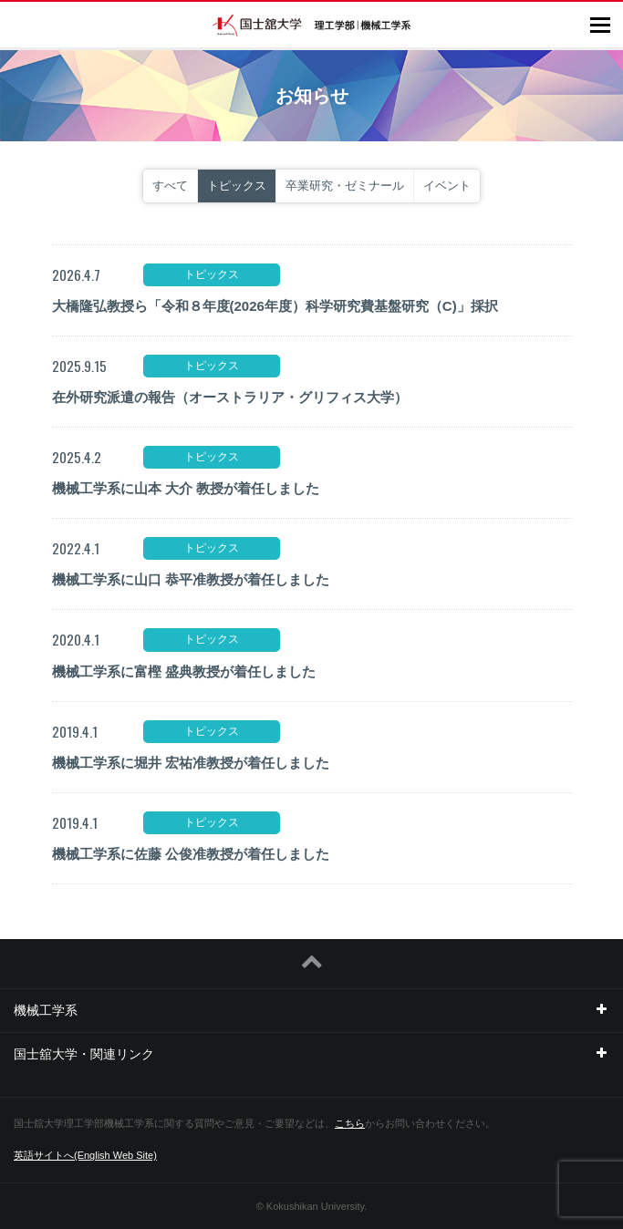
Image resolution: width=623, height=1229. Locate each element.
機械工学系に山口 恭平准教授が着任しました (190, 579)
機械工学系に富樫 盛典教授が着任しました (184, 671)
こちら (350, 1123)
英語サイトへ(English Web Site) (85, 1155)
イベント (447, 185)
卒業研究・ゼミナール (345, 185)
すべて (170, 185)
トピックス (236, 185)
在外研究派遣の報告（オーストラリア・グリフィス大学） (230, 397)
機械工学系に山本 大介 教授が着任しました (185, 488)
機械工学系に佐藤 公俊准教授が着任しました (190, 854)
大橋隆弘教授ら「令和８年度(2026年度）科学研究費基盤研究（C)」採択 (275, 306)
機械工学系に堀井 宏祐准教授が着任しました (190, 762)
